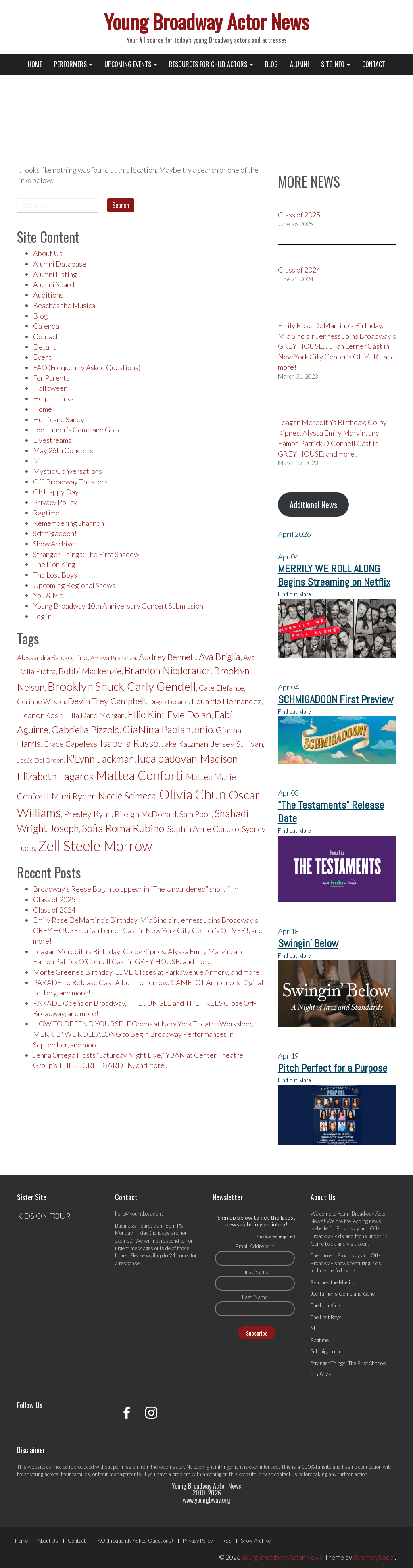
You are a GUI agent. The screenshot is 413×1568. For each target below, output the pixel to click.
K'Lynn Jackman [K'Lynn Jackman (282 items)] (100, 759)
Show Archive (54, 543)
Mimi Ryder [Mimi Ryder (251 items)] (73, 795)
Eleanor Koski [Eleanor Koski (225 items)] (40, 715)
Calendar (47, 325)
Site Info (335, 64)
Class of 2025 (54, 899)
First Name (255, 1271)
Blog (271, 64)
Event (42, 356)
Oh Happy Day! (57, 491)
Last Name (255, 1296)
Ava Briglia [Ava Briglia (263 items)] (219, 656)
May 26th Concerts (63, 450)
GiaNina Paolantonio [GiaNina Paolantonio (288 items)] (168, 729)
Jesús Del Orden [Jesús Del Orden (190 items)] (40, 760)
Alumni (299, 64)
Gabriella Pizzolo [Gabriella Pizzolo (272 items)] (85, 729)
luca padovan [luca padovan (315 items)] (167, 758)
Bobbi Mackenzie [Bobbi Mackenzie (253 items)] (89, 670)
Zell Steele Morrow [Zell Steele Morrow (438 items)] (95, 845)
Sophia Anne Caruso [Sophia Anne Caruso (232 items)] (203, 829)
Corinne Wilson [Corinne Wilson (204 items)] (41, 701)
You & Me (48, 595)
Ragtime (46, 512)
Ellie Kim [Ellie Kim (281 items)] (145, 714)
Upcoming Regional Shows (74, 585)
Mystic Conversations (67, 471)
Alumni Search (55, 284)
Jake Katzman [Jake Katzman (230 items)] (184, 744)
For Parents (51, 377)
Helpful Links (53, 398)
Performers (73, 64)
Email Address (255, 1246)
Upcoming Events (130, 64)
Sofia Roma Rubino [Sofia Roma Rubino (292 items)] (123, 828)
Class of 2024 (54, 909)
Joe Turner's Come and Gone (343, 1294)
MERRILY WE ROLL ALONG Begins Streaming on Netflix (334, 575)
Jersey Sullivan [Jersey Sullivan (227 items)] (237, 744)
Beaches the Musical (65, 305)
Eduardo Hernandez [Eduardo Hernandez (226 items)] (226, 701)
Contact (373, 64)
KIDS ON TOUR (44, 1215)
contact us (285, 1474)
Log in (42, 616)
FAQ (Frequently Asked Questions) (86, 367)
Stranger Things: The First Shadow (86, 554)
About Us (48, 253)
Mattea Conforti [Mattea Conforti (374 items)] (139, 775)
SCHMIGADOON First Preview (335, 699)
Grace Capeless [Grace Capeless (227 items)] (70, 744)
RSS (226, 1540)
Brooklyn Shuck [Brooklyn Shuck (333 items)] (86, 686)
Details (44, 346)
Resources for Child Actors (211, 64)
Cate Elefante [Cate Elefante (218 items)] (221, 687)
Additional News (313, 504)
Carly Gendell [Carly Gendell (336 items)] (161, 686)
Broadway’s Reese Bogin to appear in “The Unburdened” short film (135, 888)
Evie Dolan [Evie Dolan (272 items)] (189, 714)
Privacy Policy (55, 502)
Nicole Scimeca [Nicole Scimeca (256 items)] (127, 795)
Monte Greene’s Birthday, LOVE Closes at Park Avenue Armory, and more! (147, 971)
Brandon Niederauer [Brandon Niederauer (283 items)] (167, 670)
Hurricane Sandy (58, 419)
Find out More (294, 594)
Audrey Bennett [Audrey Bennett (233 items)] (167, 657)
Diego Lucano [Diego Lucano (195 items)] (169, 702)
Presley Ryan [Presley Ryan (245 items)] (88, 814)
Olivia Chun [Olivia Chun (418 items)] (192, 794)
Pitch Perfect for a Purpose (332, 1068)
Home (35, 64)
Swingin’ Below (308, 943)
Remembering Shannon (68, 523)
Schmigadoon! (55, 533)
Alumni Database (59, 263)
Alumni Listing (55, 274)
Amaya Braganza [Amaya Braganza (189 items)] (113, 657)
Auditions (48, 294)
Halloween (50, 388)
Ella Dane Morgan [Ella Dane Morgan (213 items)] (96, 715)
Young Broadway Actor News (206, 21)
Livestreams (52, 440)
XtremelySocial (374, 1557)
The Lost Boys (55, 574)
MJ (38, 460)
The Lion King (54, 564)
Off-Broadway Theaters (70, 481)
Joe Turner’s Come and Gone (77, 429)
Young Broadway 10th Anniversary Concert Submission (118, 605)
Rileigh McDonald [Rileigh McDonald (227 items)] (146, 814)
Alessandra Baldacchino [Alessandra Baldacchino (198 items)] (52, 657)
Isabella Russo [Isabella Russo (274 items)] (129, 743)
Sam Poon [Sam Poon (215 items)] (195, 814)
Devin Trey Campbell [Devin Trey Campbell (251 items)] (107, 700)
